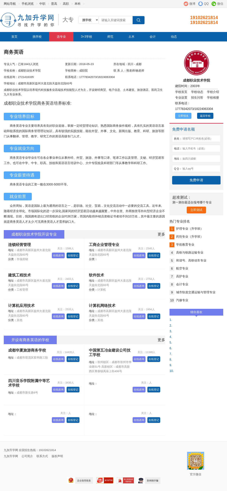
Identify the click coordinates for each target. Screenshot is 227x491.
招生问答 (197, 97)
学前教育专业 (181, 244)
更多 (161, 234)
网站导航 (10, 3)
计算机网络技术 (102, 305)
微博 (192, 3)
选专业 (61, 36)
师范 (110, 36)
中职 (42, 3)
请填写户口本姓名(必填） (198, 138)
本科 (78, 3)
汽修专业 (178, 300)
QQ (206, 3)
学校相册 (213, 97)
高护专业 (178, 276)
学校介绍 (213, 91)
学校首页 (181, 91)
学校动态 (197, 91)
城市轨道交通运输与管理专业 (192, 292)
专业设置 (181, 97)
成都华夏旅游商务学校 (27, 350)
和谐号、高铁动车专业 (187, 260)
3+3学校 (86, 36)
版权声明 (57, 456)
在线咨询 (58, 255)
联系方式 (42, 456)
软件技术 (96, 275)
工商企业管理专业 (104, 245)
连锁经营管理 (19, 245)
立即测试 (196, 210)
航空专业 (178, 268)
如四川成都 (189, 158)
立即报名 (183, 115)
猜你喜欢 (196, 313)
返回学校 (205, 115)
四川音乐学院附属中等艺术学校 (29, 383)
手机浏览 (28, 3)
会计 (153, 36)
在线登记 (73, 255)
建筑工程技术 (19, 275)
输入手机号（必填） (194, 148)
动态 (174, 36)
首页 (14, 36)
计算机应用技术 (21, 305)
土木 (131, 36)
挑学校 (37, 36)
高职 (66, 3)
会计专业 (178, 284)
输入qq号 (188, 168)
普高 (54, 3)
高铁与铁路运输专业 (186, 252)
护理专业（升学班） (186, 228)
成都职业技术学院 (196, 80)
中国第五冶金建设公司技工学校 (110, 352)
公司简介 (27, 456)
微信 (220, 3)
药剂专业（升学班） (186, 236)
